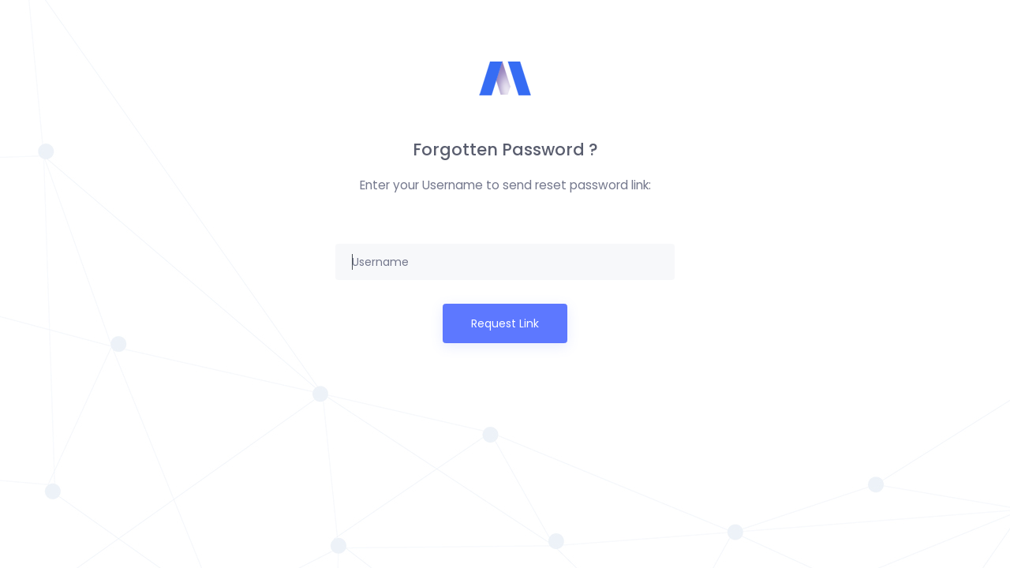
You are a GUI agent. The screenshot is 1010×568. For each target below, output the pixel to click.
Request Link (505, 323)
